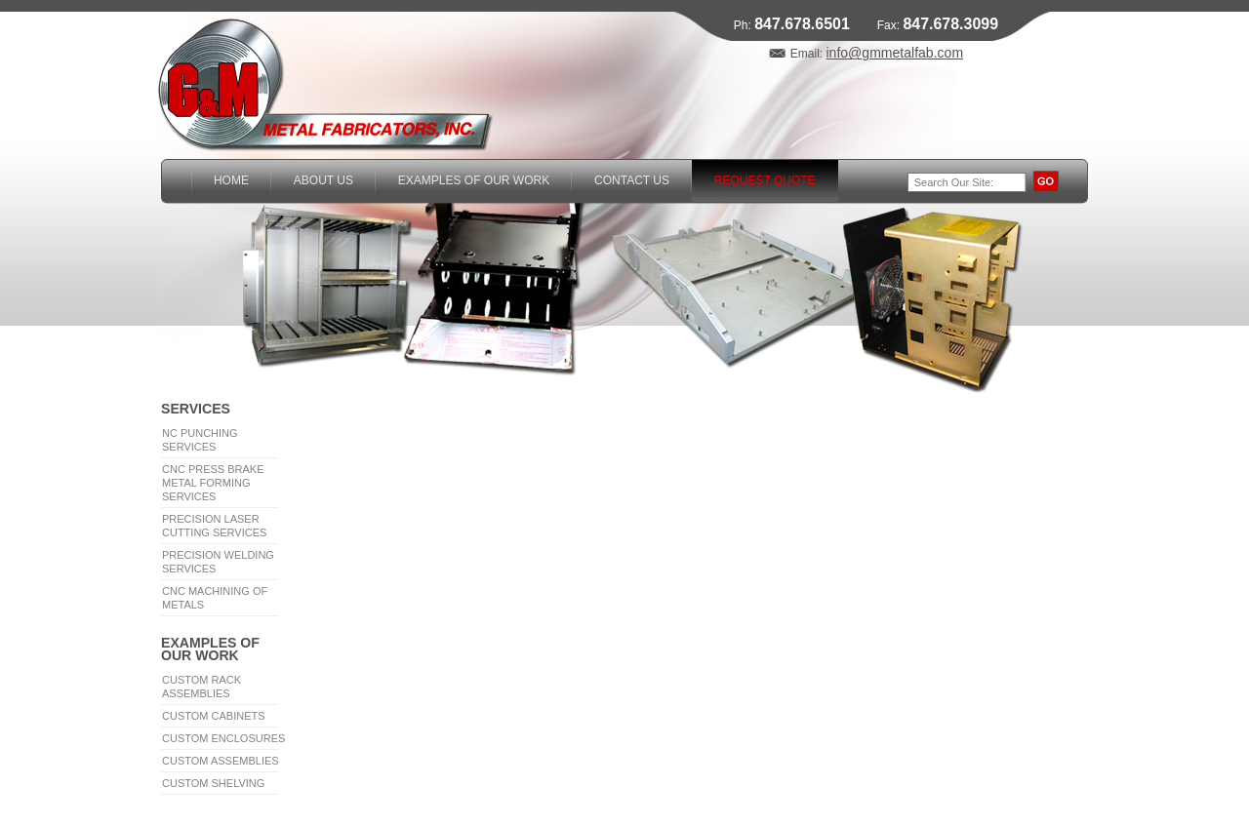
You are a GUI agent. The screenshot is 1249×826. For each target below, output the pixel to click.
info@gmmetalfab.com (894, 52)
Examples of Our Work (210, 648)
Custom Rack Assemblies (201, 686)
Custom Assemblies (220, 761)
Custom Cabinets (213, 716)
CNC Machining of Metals (214, 597)
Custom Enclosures (223, 738)
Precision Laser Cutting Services (214, 525)
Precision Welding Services (218, 561)
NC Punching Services (200, 439)
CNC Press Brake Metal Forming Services (213, 482)
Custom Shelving (213, 783)
